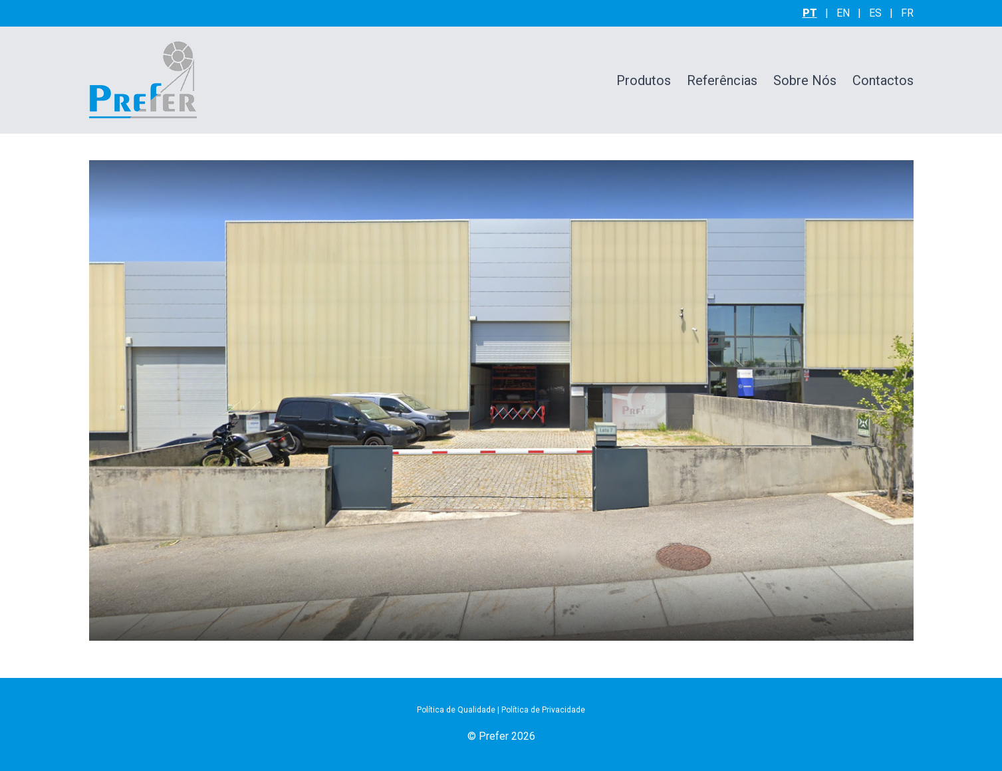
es (875, 13)
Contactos (883, 80)
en (843, 13)
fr (907, 13)
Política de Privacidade (543, 710)
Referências (722, 80)
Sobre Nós (804, 80)
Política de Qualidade (456, 710)
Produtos (643, 80)
